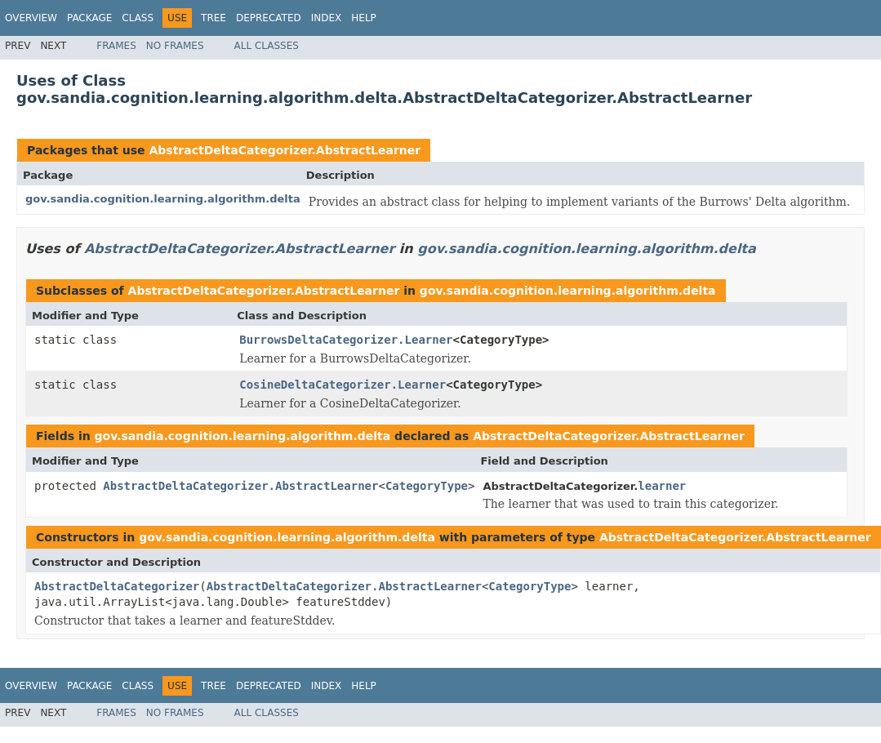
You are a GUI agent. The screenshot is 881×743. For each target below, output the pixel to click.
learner (662, 485)
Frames (116, 45)
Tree (213, 18)
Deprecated (268, 18)
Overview (31, 18)
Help (363, 18)
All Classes (266, 45)
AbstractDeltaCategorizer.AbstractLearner (284, 150)
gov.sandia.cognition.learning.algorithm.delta (162, 199)
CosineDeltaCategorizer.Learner (342, 384)
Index (326, 18)
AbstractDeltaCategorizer (116, 586)
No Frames (175, 45)
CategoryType (426, 485)
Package (89, 18)
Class (138, 18)
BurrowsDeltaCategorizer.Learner (345, 339)
